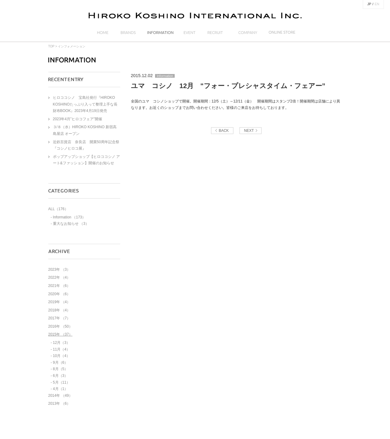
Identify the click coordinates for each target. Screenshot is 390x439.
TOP (51, 46)
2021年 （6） (59, 286)
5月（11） (61, 382)
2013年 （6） (59, 403)
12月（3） (61, 342)
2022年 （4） (59, 277)
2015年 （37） (60, 334)
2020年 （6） (59, 294)
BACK (224, 130)
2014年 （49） (60, 395)
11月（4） (61, 349)
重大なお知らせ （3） (71, 223)
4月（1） (60, 389)
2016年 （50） (60, 326)
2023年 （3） (59, 269)
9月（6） (60, 362)
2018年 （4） (59, 310)
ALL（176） (58, 209)
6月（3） (60, 376)
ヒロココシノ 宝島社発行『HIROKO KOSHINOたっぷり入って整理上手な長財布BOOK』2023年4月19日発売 (85, 104)
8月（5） (60, 369)
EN (377, 4)
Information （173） (69, 217)
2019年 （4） (59, 302)
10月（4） (61, 356)
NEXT (249, 130)
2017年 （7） (59, 318)
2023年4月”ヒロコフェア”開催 (77, 119)
